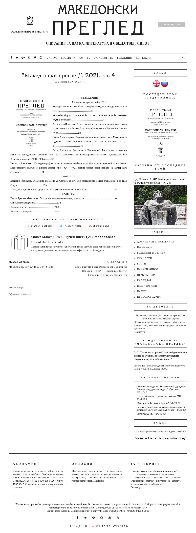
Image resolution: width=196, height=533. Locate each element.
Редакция (124, 57)
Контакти (143, 57)
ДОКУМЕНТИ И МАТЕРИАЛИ (155, 241)
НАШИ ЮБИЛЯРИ (148, 285)
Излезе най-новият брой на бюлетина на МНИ (160, 396)
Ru (88, 57)
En (81, 57)
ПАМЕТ (142, 291)
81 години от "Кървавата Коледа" (153, 403)
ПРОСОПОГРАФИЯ (149, 296)
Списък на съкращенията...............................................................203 (35, 202)
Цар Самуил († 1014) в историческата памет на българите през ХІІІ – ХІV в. (160, 181)
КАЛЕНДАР (144, 280)
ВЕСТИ (141, 263)
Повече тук (139, 332)
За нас (52, 57)
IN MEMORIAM (146, 274)
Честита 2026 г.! (145, 413)
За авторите (103, 57)
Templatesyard (115, 526)
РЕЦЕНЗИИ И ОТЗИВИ (151, 252)
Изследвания (145, 247)
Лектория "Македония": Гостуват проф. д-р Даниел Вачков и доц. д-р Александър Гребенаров (161, 388)
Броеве (66, 57)
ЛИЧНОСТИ (144, 258)
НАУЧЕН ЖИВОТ (148, 269)
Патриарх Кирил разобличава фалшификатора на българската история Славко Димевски (161, 408)
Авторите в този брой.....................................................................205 (34, 207)
